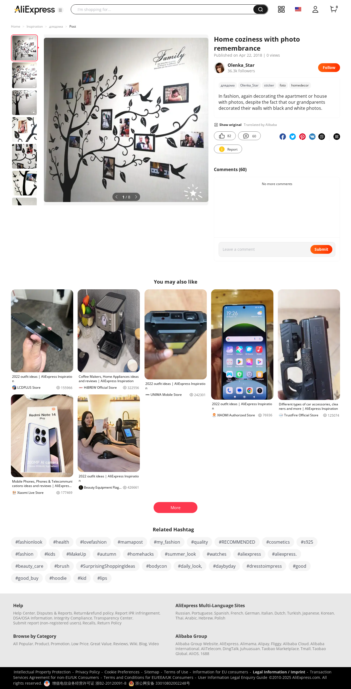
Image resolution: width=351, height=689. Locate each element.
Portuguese (202, 613)
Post (72, 26)
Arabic (191, 618)
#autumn (106, 554)
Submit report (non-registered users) (47, 622)
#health (61, 542)
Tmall (306, 648)
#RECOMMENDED (237, 542)
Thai (179, 618)
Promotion (60, 643)
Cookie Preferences (122, 671)
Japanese (310, 613)
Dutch (279, 613)
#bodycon (156, 566)
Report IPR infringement (137, 613)
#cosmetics (278, 542)
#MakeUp (76, 554)
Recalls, (90, 622)
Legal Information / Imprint (279, 671)
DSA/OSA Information (32, 618)
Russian (183, 613)
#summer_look (180, 554)
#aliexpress (249, 554)
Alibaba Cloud (296, 643)
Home (15, 26)
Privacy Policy (87, 671)
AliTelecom (211, 648)
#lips (102, 578)
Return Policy (109, 622)
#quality (199, 542)
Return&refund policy (94, 613)
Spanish (221, 613)
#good (299, 566)
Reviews (120, 643)
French (237, 613)
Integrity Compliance (73, 618)
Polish (219, 618)
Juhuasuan (250, 648)
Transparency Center (113, 618)
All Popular (23, 643)
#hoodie (58, 578)
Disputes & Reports (54, 613)
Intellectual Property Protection (42, 671)
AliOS (194, 653)
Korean (327, 613)
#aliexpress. (284, 554)
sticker (269, 85)
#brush (61, 566)
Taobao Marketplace (280, 648)
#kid (82, 578)
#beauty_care (29, 566)
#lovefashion (93, 542)
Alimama (248, 643)
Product (42, 643)
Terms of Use (176, 671)
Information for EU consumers (220, 671)
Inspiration (35, 26)
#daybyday (224, 566)
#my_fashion (167, 542)
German (252, 613)
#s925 (307, 542)
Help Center (24, 613)
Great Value (101, 643)
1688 (204, 653)
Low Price (80, 643)
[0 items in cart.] (333, 9)
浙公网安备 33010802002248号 (159, 683)
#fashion (24, 554)
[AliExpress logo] (34, 9)
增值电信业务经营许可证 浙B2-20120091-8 (89, 683)
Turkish (294, 613)
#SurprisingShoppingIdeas (107, 566)
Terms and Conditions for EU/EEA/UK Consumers (148, 677)
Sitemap (151, 671)
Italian (267, 613)
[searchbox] (164, 9)
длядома (56, 26)
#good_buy (26, 578)
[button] (60, 10)
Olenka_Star (249, 85)
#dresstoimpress (264, 566)
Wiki (133, 643)
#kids (49, 554)
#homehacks (140, 554)
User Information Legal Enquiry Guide (232, 677)
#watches (217, 554)
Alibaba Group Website (197, 643)
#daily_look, (190, 566)
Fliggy (276, 643)
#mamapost (130, 542)
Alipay (263, 643)
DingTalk (231, 648)
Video (154, 643)
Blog (143, 643)
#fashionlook (28, 542)
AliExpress (229, 643)
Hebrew (206, 618)
